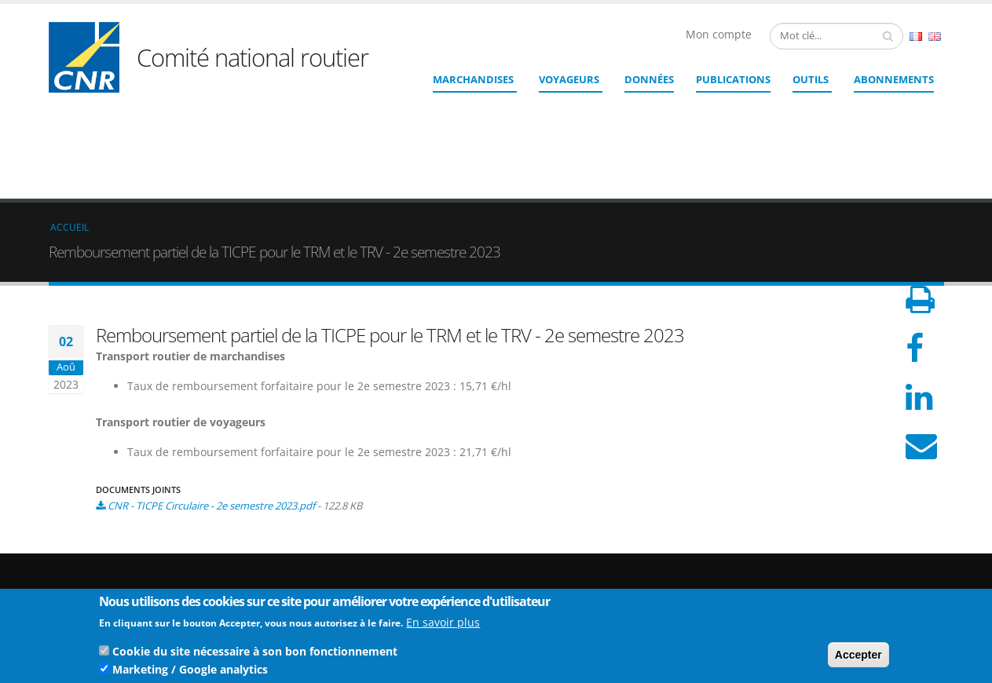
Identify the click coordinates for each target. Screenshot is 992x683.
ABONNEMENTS (894, 79)
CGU (835, 588)
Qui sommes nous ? (871, 538)
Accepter (858, 658)
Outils (811, 79)
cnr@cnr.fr (604, 557)
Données (649, 79)
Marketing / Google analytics (190, 672)
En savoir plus (443, 625)
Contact (583, 579)
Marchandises (473, 79)
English (934, 36)
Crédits (841, 563)
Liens (837, 550)
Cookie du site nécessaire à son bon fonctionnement (254, 654)
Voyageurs (569, 79)
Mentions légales (864, 576)
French (916, 36)
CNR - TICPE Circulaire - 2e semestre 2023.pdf (211, 391)
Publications (733, 79)
